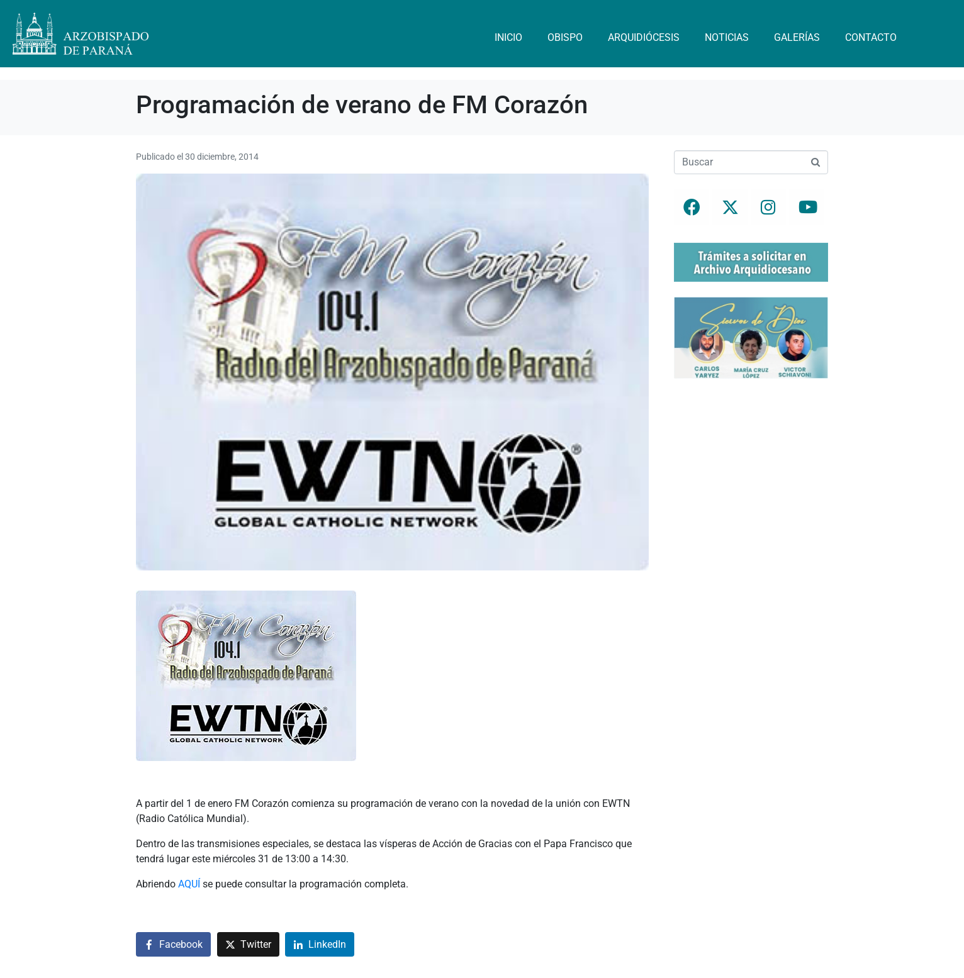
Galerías (797, 37)
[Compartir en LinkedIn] (319, 944)
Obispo (565, 37)
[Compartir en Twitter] (248, 944)
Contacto (871, 37)
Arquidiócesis (644, 37)
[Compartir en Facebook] (173, 944)
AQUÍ (189, 884)
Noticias (727, 37)
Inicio (508, 37)
